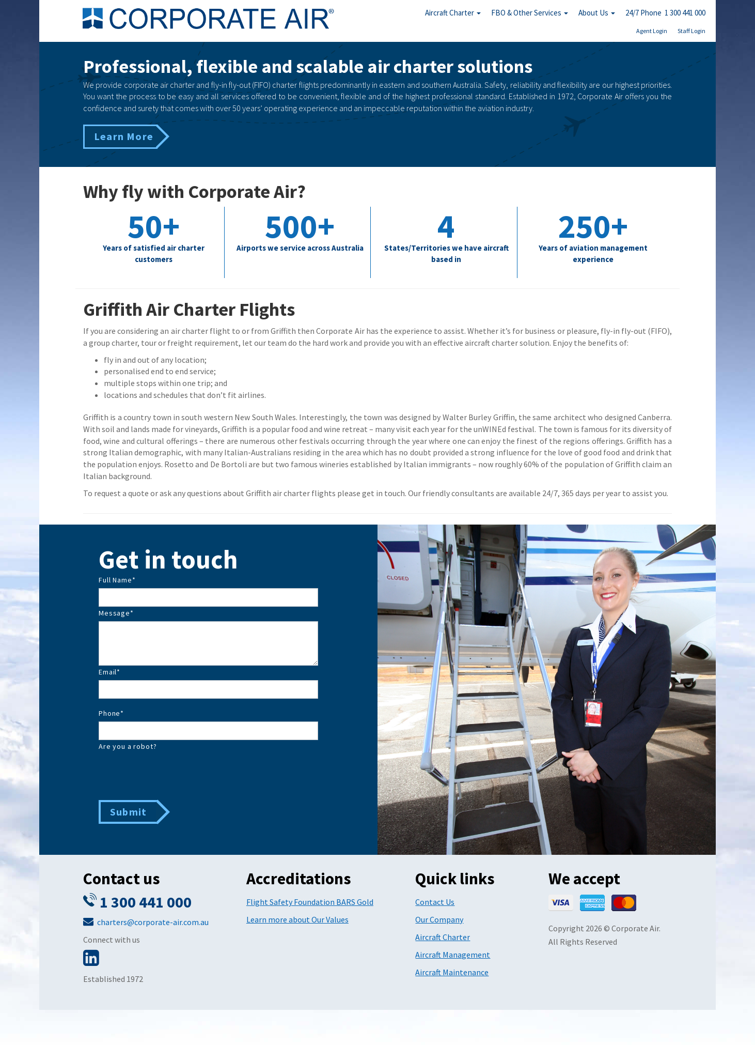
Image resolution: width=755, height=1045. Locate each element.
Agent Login (651, 31)
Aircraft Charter (453, 13)
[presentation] (177, 775)
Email (109, 672)
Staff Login (691, 31)
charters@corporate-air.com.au (153, 922)
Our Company (439, 919)
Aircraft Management (452, 954)
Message (116, 613)
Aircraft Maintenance (452, 972)
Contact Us (434, 902)
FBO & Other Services (529, 13)
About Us (596, 13)
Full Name (117, 580)
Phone (111, 713)
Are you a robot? (127, 746)
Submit (128, 811)
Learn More (123, 136)
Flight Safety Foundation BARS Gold (309, 902)
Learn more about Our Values (297, 919)
